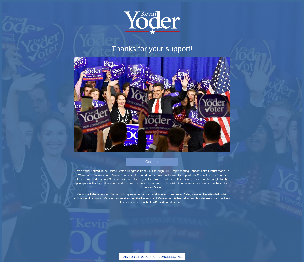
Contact (152, 162)
